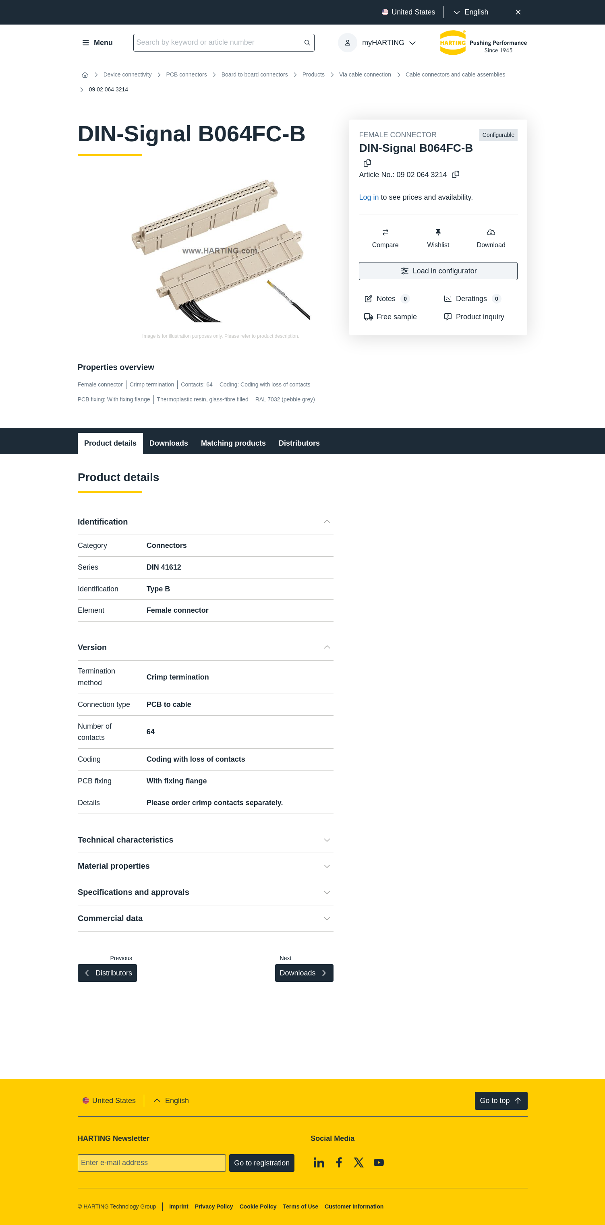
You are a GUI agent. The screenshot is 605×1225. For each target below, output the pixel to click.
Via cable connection (365, 74)
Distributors (299, 443)
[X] (358, 1162)
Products (313, 74)
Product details (110, 443)
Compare (385, 238)
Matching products (233, 443)
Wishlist (438, 238)
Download (491, 238)
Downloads (168, 443)
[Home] (85, 75)
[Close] (518, 12)
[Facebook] (339, 1162)
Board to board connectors (255, 74)
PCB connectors (186, 74)
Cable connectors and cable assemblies (455, 74)
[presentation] (470, 12)
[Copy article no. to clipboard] (454, 174)
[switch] (385, 232)
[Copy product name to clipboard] (366, 163)
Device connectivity (128, 74)
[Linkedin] (319, 1162)
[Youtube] (379, 1162)
